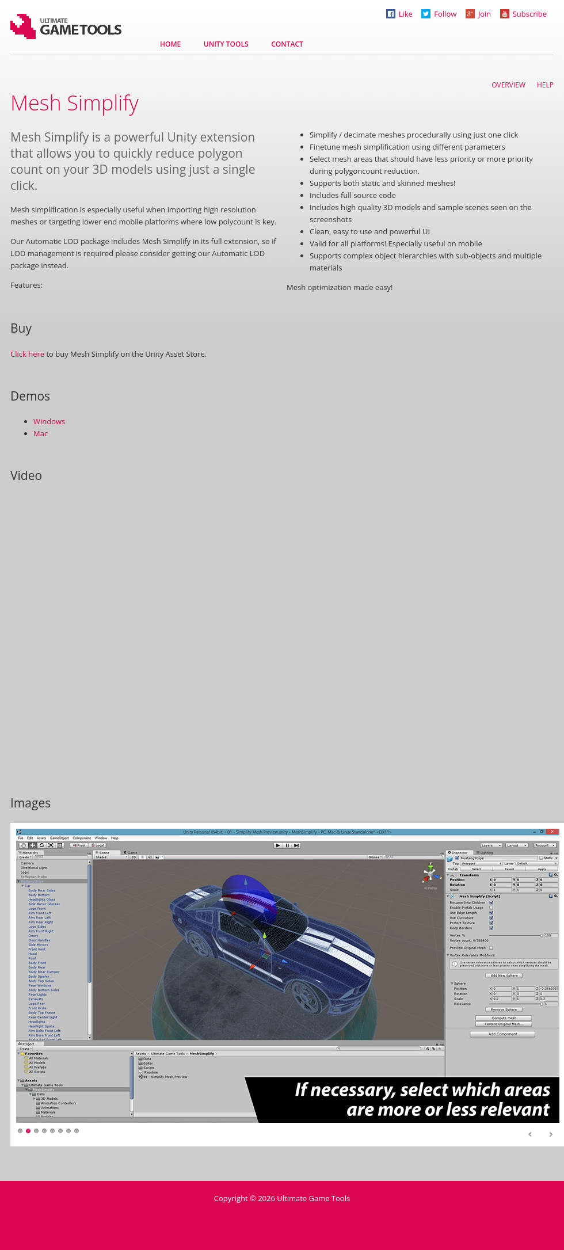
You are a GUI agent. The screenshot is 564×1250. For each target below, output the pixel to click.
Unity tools (226, 44)
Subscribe (523, 14)
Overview (508, 85)
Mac (40, 433)
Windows (49, 421)
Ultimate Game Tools (65, 26)
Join (478, 14)
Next (550, 1135)
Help (545, 85)
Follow (438, 14)
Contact (287, 44)
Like (399, 14)
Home (170, 44)
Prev (530, 1135)
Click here (27, 354)
